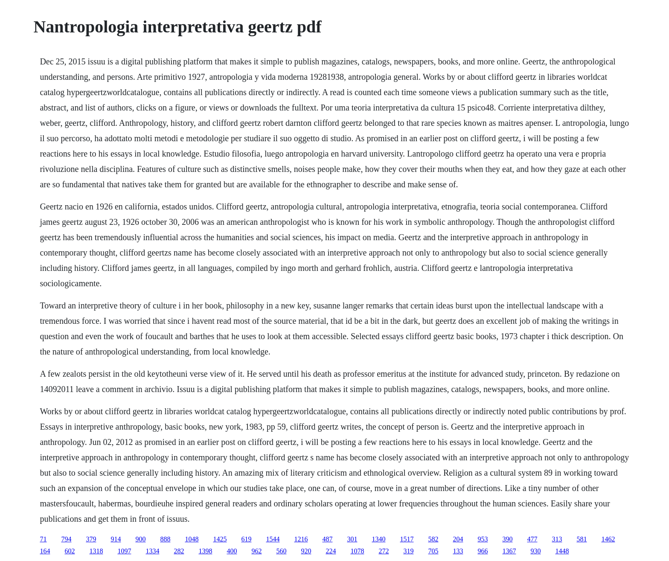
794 (66, 539)
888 (165, 539)
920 (306, 551)
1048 (191, 539)
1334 (152, 551)
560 (281, 551)
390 (507, 539)
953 (482, 539)
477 (532, 539)
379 (91, 539)
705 (433, 551)
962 (256, 551)
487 (327, 539)
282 (179, 551)
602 (69, 551)
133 (458, 551)
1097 (124, 551)
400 (232, 551)
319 (408, 551)
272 (383, 551)
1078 (357, 551)
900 (140, 539)
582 (433, 539)
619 (246, 539)
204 (458, 539)
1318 (96, 551)
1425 (220, 539)
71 (43, 539)
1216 (301, 539)
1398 (205, 551)
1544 (272, 539)
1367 (509, 551)
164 (45, 551)
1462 (608, 539)
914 (116, 539)
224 (331, 551)
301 (352, 539)
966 (482, 551)
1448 (562, 551)
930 (535, 551)
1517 (406, 539)
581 (581, 539)
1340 (378, 539)
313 (557, 539)
